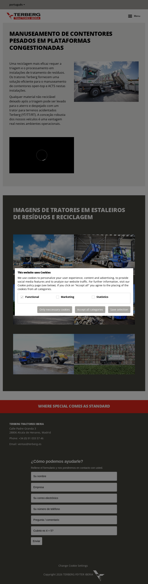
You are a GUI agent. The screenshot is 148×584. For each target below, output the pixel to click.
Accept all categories (90, 309)
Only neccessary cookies (55, 309)
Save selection (119, 309)
